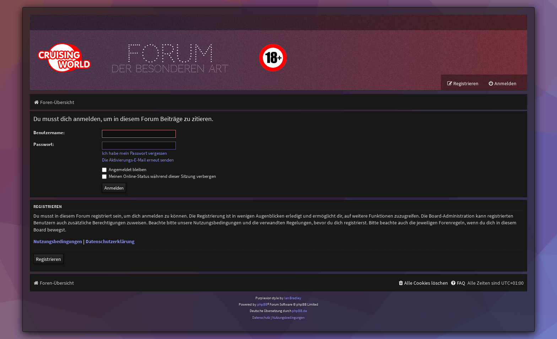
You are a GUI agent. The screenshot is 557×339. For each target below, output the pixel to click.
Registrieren (48, 259)
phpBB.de (299, 310)
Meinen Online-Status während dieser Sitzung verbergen (159, 176)
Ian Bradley (292, 298)
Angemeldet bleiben (124, 169)
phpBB (262, 304)
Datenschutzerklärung (110, 241)
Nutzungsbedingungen (57, 241)
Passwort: (43, 144)
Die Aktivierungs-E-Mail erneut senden (138, 160)
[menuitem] (502, 83)
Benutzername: (49, 133)
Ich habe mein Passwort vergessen (134, 153)
